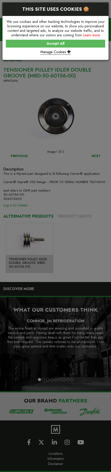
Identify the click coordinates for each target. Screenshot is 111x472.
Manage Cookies (55, 52)
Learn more (91, 35)
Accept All (55, 43)
